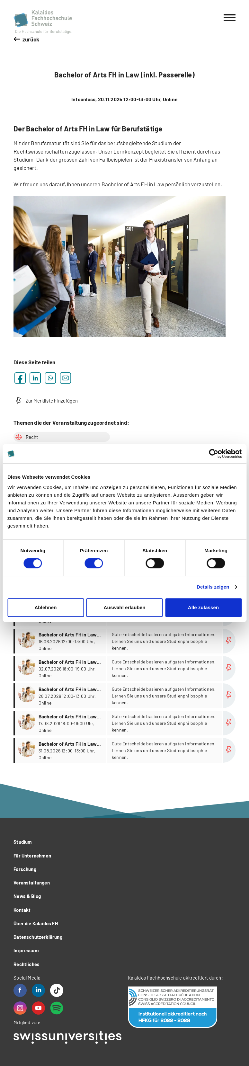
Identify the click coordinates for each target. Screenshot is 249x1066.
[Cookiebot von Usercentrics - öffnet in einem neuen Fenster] (213, 453)
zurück (30, 39)
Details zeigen (213, 587)
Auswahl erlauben (125, 607)
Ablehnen (45, 607)
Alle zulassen (203, 607)
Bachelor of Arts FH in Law (133, 184)
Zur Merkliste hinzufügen (45, 400)
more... (125, 641)
